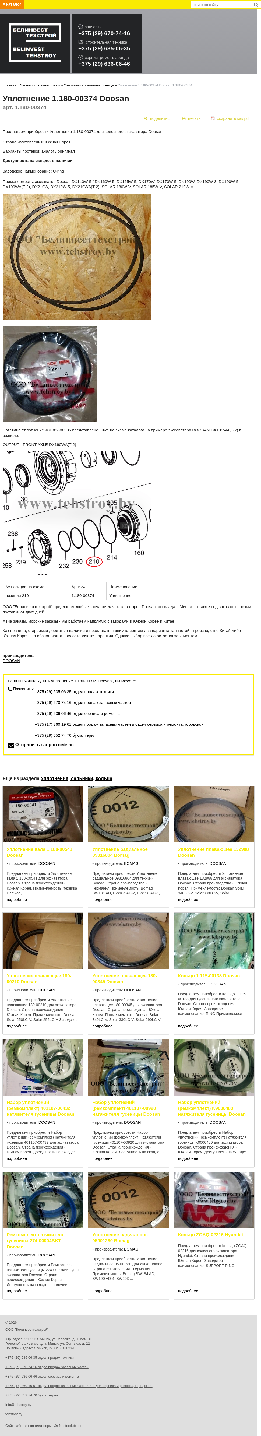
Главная (9, 85)
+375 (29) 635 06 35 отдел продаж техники (74, 691)
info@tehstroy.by (18, 1405)
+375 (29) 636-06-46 (104, 64)
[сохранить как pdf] (230, 118)
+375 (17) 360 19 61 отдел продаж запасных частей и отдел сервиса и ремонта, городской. (120, 724)
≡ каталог (12, 4)
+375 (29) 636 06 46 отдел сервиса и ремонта (77, 713)
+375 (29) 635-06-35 (104, 48)
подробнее (17, 899)
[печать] (191, 118)
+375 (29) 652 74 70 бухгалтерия (65, 735)
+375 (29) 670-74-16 (104, 33)
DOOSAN (11, 660)
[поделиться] (157, 118)
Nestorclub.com (71, 1426)
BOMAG (131, 863)
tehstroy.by (13, 1414)
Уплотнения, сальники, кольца (89, 85)
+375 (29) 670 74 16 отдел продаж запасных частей (83, 702)
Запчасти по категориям (40, 85)
